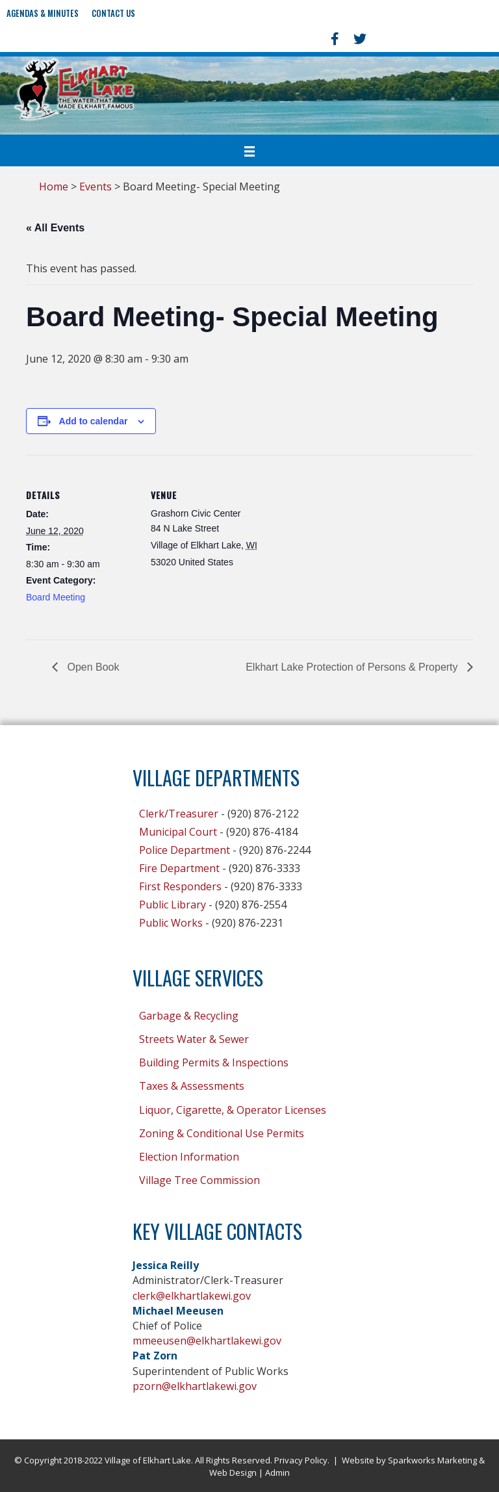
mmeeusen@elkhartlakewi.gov (207, 1340)
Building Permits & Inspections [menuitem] (213, 1062)
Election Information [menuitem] (189, 1157)
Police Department (184, 850)
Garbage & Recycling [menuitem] (188, 1016)
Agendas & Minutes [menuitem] (42, 12)
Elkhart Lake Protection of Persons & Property (353, 667)
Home (53, 186)
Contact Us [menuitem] (113, 12)
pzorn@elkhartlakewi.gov (195, 1386)
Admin (277, 1472)
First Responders (180, 886)
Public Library (172, 904)
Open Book (92, 667)
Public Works (171, 923)
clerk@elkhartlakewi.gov (192, 1296)
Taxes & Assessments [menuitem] (191, 1086)
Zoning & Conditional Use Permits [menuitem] (221, 1133)
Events (95, 186)
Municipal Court (178, 832)
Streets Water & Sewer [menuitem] (194, 1039)
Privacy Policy (300, 1460)
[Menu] (249, 150)
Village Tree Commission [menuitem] (199, 1180)
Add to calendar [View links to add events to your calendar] (93, 421)
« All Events (55, 227)
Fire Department (179, 868)
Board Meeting (55, 597)
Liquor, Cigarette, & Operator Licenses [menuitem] (232, 1110)
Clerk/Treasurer (178, 813)
